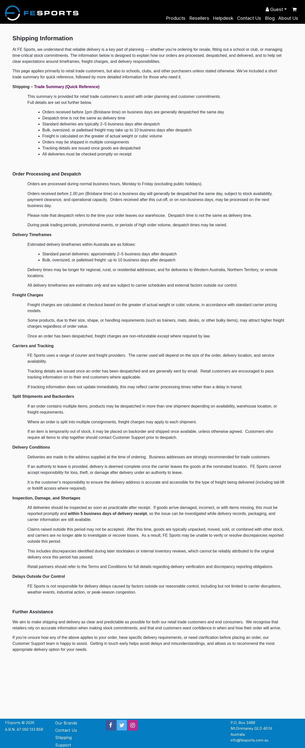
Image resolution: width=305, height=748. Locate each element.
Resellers (199, 18)
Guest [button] (274, 9)
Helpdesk (223, 18)
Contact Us (249, 18)
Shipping (63, 737)
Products (175, 18)
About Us (288, 18)
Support (63, 744)
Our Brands (66, 722)
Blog (270, 18)
